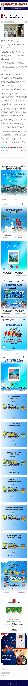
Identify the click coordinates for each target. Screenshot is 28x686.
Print (7, 21)
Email (12, 21)
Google (16, 684)
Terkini (5, 672)
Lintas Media (8, 683)
